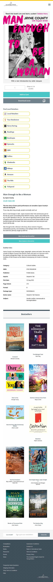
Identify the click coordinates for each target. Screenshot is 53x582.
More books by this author (26, 236)
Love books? (9, 535)
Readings (10, 132)
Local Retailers (12, 114)
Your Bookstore (13, 120)
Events (5, 554)
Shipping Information (8, 568)
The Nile (10, 181)
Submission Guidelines (32, 544)
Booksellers (6, 546)
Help (4, 573)
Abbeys (10, 168)
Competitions (6, 544)
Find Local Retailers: (10, 109)
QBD (9, 150)
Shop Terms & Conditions (10, 570)
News (4, 557)
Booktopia (11, 138)
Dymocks (10, 144)
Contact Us (29, 546)
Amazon (10, 174)
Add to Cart (24, 94)
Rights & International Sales (34, 549)
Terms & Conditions (31, 551)
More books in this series (26, 241)
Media (5, 549)
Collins (9, 156)
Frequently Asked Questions (11, 565)
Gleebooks (11, 162)
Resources (6, 551)
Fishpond (10, 187)
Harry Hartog (12, 126)
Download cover (24, 101)
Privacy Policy (30, 554)
